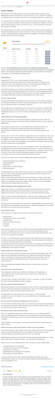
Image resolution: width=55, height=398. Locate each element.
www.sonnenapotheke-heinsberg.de (29, 394)
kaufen (47, 51)
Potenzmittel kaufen (10, 6)
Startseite (3, 6)
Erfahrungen (47, 42)
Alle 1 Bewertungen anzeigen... (47, 366)
